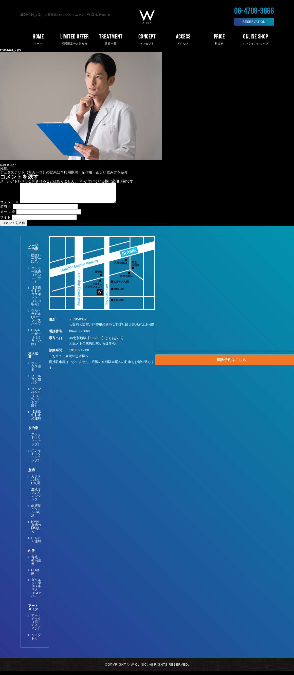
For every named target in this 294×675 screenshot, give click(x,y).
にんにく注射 (36, 543)
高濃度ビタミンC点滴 (36, 514)
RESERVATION (254, 22)
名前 (6, 210)
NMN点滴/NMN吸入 (36, 530)
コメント (9, 206)
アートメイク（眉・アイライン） (36, 625)
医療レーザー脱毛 (36, 262)
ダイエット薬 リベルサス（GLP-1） (36, 592)
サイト (5, 221)
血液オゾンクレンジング (36, 498)
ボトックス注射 (36, 370)
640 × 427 (8, 165)
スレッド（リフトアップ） (36, 443)
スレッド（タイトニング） (36, 459)
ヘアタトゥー (36, 640)
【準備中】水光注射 (36, 419)
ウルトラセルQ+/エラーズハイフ (36, 320)
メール (7, 216)
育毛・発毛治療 (36, 564)
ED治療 (35, 575)
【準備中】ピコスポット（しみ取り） (36, 300)
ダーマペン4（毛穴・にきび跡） (36, 401)
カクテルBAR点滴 (36, 483)
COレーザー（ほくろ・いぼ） (36, 341)
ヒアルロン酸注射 (36, 383)
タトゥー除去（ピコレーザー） (36, 278)
